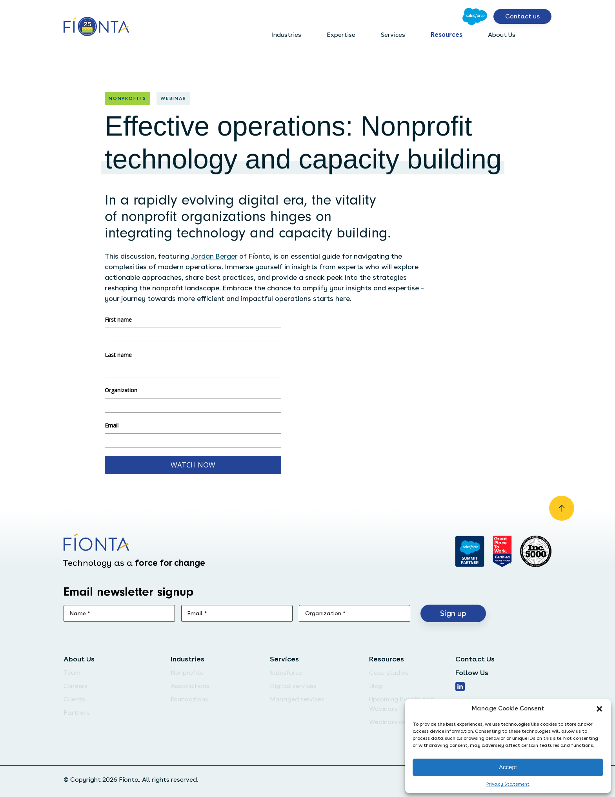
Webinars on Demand (401, 722)
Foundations (189, 699)
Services (393, 34)
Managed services (297, 699)
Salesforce (286, 672)
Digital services (293, 686)
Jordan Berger (214, 256)
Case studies (388, 672)
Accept (508, 767)
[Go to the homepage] (96, 27)
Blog (376, 686)
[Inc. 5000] (535, 551)
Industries (286, 34)
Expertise (341, 34)
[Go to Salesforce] (474, 16)
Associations (190, 686)
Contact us (522, 16)
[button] (599, 709)
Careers (75, 686)
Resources (446, 34)
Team (72, 672)
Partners (77, 712)
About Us (501, 34)
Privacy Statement (507, 784)
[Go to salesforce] (469, 551)
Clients (74, 699)
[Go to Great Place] (502, 551)
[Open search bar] (545, 35)
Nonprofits (187, 672)
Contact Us (475, 659)
